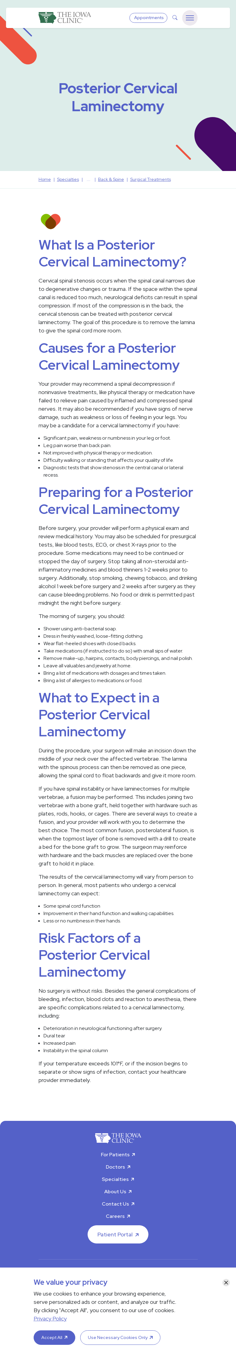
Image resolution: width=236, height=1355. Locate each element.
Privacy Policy (50, 1318)
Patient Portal (115, 1234)
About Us (115, 1191)
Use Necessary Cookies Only (117, 1337)
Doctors (115, 1167)
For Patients (115, 1154)
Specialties (115, 1179)
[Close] (226, 1283)
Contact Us (115, 1204)
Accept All (51, 1337)
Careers (115, 1216)
